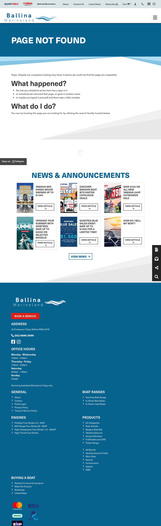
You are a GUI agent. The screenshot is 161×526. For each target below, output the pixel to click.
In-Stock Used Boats (95, 404)
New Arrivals (92, 426)
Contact (18, 400)
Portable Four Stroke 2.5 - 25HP (30, 422)
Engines (18, 417)
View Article (44, 207)
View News (80, 256)
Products (91, 417)
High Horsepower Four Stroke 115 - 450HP (35, 429)
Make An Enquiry (23, 486)
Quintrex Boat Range (96, 397)
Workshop (20, 489)
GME (88, 469)
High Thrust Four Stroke (26, 432)
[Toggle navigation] (155, 17)
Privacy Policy (21, 407)
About (66, 4)
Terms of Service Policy (26, 410)
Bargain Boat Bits (94, 429)
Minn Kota (91, 456)
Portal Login (20, 404)
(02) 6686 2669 (22, 335)
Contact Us (78, 4)
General (19, 391)
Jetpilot (89, 466)
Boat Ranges (93, 391)
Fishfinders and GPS (96, 439)
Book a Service (25, 316)
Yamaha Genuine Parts (97, 453)
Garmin (89, 459)
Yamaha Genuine (94, 432)
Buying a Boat (23, 477)
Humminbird (92, 463)
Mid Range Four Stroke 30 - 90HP (31, 426)
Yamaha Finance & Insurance (29, 483)
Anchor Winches (94, 436)
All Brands (91, 449)
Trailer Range (92, 442)
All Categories (92, 422)
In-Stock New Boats (95, 400)
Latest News (95, 4)
